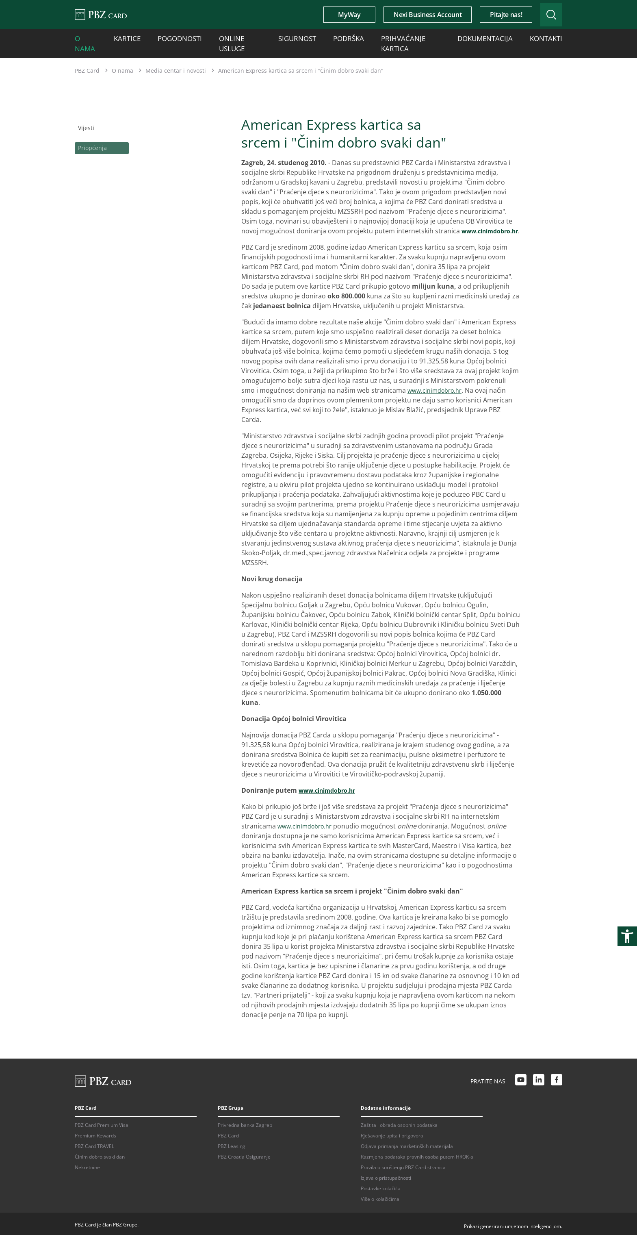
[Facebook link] (556, 1079)
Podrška (312, 37)
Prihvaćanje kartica (367, 37)
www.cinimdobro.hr (274, 228)
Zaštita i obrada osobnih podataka (399, 1123)
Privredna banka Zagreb (245, 1123)
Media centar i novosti (175, 59)
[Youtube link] (520, 1079)
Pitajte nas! (490, 14)
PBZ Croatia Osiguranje (244, 1154)
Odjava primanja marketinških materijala (407, 1144)
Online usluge (218, 37)
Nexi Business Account (411, 14)
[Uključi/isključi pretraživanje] (543, 14)
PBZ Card (87, 59)
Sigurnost (270, 37)
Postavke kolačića (381, 1186)
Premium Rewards (95, 1133)
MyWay (333, 14)
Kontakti (482, 37)
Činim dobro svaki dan (100, 1154)
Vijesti (84, 115)
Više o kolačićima (380, 1197)
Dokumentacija (432, 37)
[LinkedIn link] (538, 1079)
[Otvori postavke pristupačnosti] (627, 936)
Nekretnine (87, 1165)
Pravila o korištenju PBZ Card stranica (403, 1165)
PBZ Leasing (231, 1144)
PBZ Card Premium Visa (101, 1123)
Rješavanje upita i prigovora (392, 1133)
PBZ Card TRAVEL (94, 1144)
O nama (85, 37)
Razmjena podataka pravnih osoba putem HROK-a (417, 1154)
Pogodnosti (166, 37)
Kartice (123, 37)
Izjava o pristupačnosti (386, 1175)
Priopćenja (92, 132)
